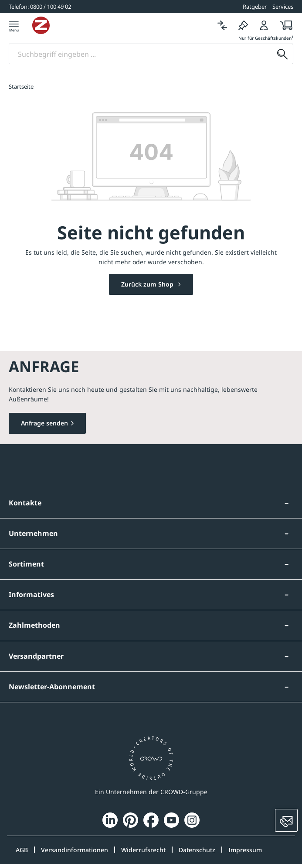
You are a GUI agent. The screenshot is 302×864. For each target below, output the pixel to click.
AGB (22, 850)
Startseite (21, 86)
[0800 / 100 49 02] (40, 6)
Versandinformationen (74, 850)
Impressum (245, 850)
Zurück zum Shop (148, 284)
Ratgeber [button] (255, 6)
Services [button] (282, 6)
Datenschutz (197, 850)
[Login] (264, 25)
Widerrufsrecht (143, 850)
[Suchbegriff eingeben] (140, 54)
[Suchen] (282, 54)
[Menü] (14, 25)
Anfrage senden (44, 423)
